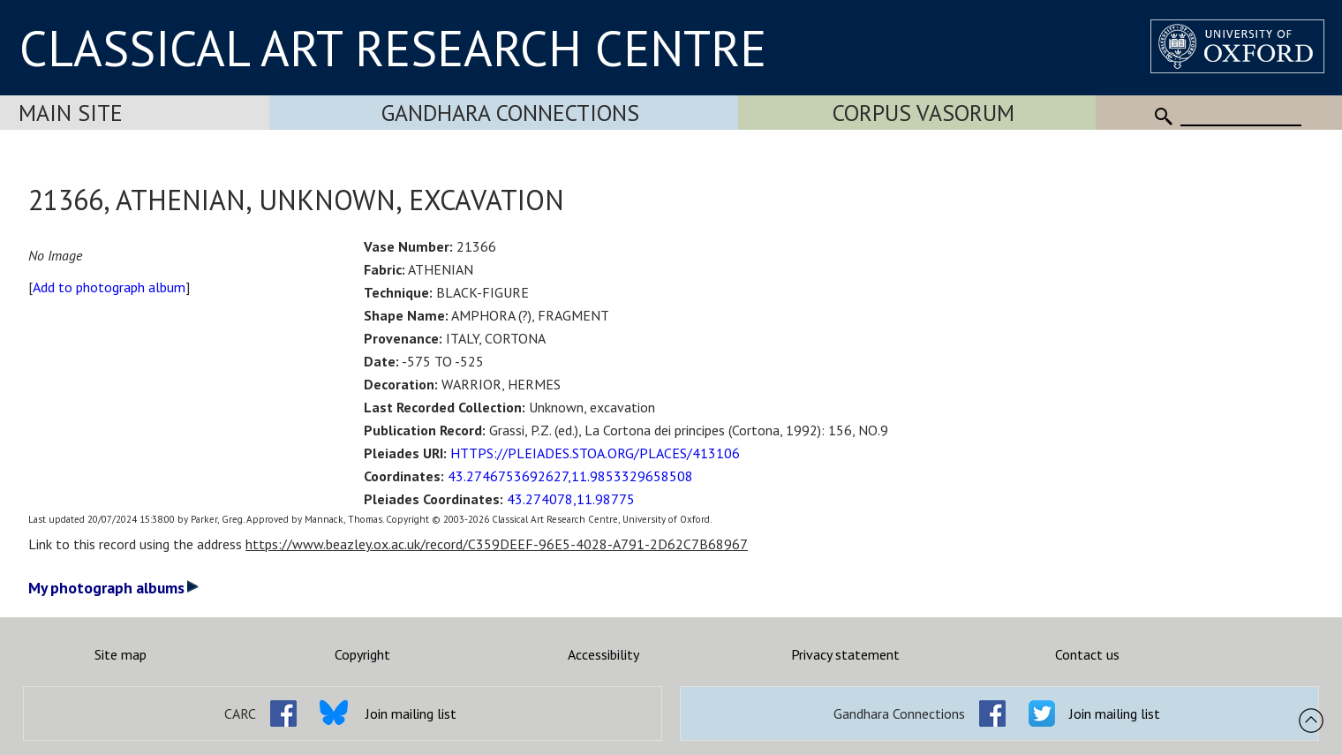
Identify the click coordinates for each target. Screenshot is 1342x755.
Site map (120, 654)
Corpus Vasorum (923, 112)
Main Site (71, 112)
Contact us (1087, 654)
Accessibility (603, 654)
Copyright (362, 654)
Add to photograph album (109, 287)
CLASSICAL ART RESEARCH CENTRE (392, 47)
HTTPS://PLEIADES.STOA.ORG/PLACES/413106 (595, 453)
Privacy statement (845, 654)
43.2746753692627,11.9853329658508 (570, 476)
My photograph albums (113, 588)
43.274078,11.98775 (571, 499)
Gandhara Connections (510, 112)
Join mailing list (411, 713)
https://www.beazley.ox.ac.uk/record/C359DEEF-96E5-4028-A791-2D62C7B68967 (496, 544)
